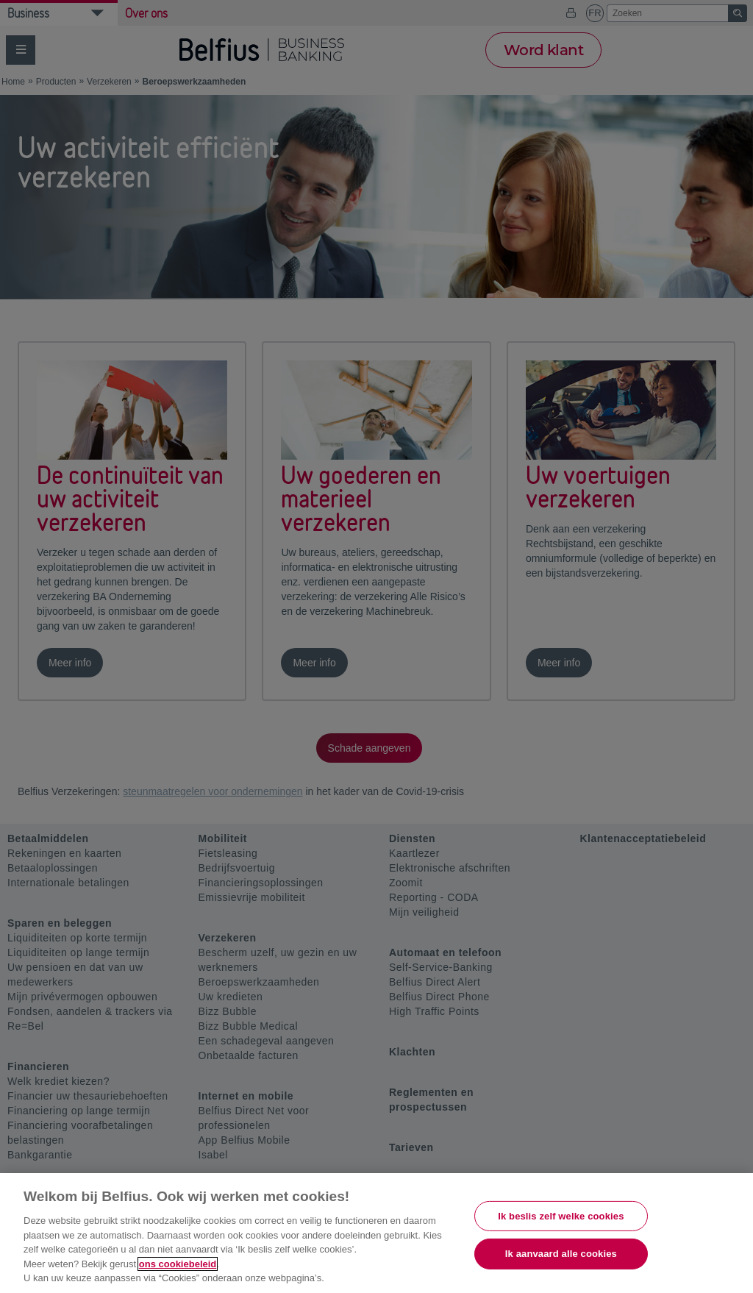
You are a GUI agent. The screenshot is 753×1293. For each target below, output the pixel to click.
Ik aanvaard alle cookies (561, 1253)
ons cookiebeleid (177, 1263)
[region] (376, 1233)
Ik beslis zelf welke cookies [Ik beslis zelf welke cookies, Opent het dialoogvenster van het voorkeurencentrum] (561, 1216)
